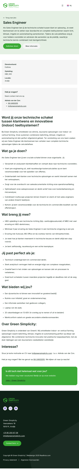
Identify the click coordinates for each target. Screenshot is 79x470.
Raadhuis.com (45, 457)
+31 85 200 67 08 (10, 433)
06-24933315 (13, 104)
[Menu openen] (62, 5)
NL (69, 5)
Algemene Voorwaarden (30, 461)
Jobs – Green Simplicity (15, 381)
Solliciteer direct (12, 46)
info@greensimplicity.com (14, 437)
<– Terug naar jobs (9, 18)
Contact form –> (12, 444)
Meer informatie (33, 46)
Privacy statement (10, 461)
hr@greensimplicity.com (17, 107)
